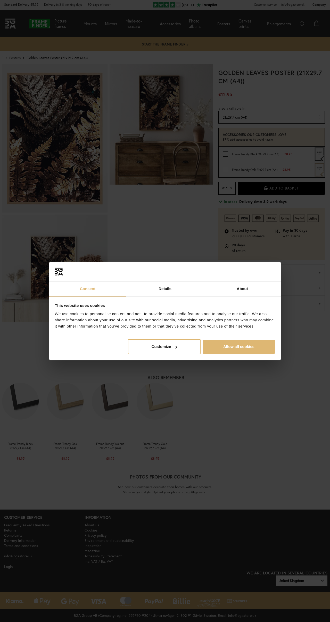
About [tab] (242, 288)
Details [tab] (165, 288)
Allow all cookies (238, 346)
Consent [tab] (88, 288)
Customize (164, 346)
